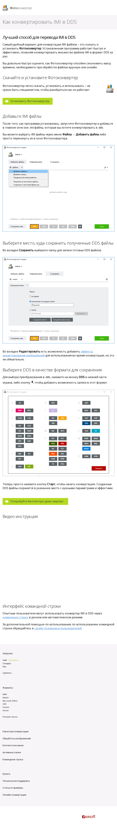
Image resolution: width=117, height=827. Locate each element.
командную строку (15, 617)
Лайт (5, 660)
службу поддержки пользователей (57, 628)
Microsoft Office (10, 700)
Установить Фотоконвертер (29, 101)
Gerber (6, 707)
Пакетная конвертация (15, 731)
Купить (7, 773)
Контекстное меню (13, 745)
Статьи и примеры (13, 787)
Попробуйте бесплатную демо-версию (36, 501)
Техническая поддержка (16, 780)
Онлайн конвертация (14, 794)
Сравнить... (8, 673)
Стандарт (7, 663)
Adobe (6, 697)
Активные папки (12, 752)
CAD (4, 704)
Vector (6, 710)
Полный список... (11, 716)
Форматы (8, 687)
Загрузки (8, 653)
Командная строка (13, 759)
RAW (5, 694)
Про (4, 666)
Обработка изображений (17, 738)
